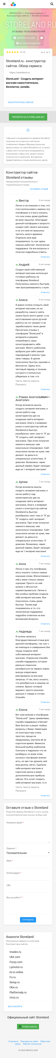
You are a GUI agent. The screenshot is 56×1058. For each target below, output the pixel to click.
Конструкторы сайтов (20, 102)
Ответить (45, 257)
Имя (9, 861)
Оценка (11, 848)
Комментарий (14, 822)
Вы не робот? (14, 897)
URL (9, 885)
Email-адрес (13, 873)
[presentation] (28, 905)
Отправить (28, 920)
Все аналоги (15, 1006)
